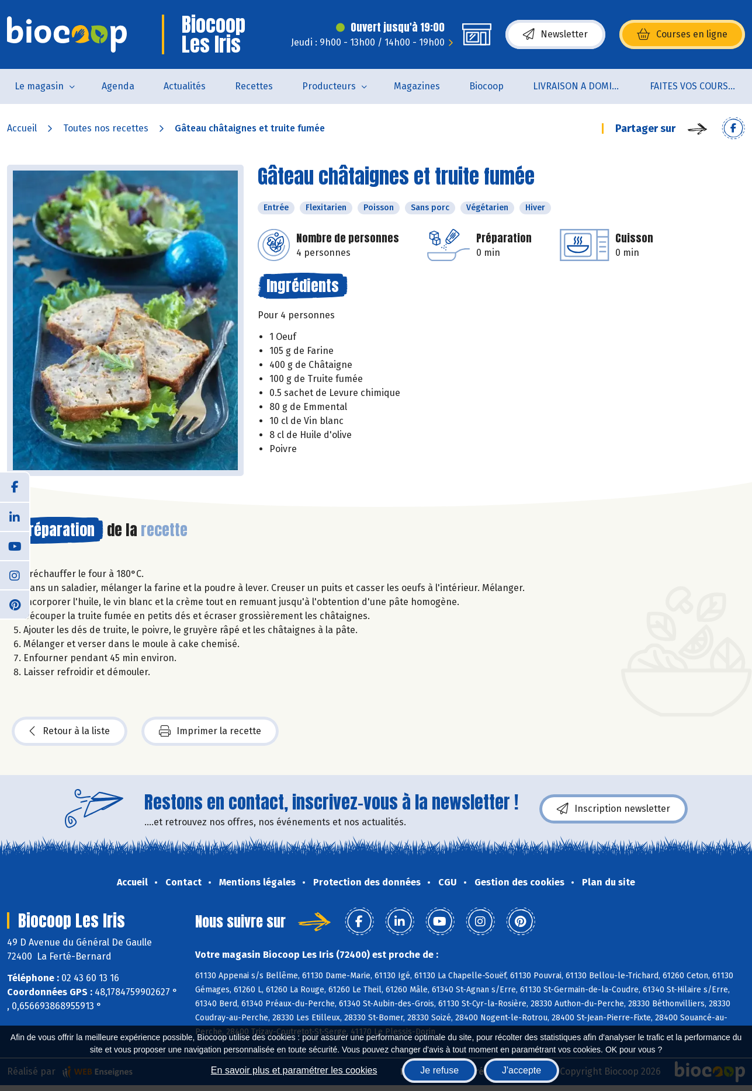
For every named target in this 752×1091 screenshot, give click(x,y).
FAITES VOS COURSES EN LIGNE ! (701, 86)
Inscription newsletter (613, 809)
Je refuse (439, 1070)
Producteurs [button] (329, 86)
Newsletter (555, 34)
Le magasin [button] (39, 86)
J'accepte (521, 1070)
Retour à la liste (69, 731)
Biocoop (486, 86)
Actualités (185, 86)
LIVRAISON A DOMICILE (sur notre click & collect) (584, 86)
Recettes (254, 86)
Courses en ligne (682, 34)
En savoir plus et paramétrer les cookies (294, 1070)
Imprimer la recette (210, 731)
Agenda (118, 86)
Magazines (417, 86)
